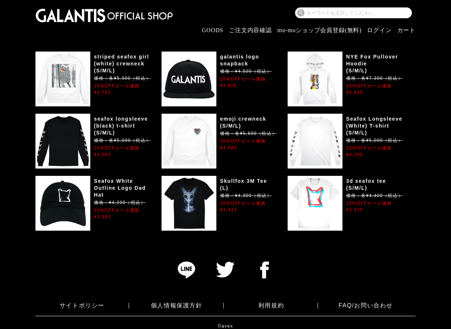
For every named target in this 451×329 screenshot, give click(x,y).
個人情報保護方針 (176, 306)
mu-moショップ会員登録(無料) (319, 30)
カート (406, 30)
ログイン (379, 30)
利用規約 (271, 306)
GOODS (212, 30)
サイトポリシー (82, 306)
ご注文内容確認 (250, 30)
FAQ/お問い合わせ (365, 306)
